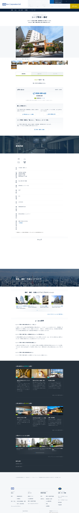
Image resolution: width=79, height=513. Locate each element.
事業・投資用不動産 (32, 477)
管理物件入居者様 (58, 2)
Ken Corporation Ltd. (11, 4)
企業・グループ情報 (49, 1)
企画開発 (47, 482)
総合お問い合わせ (27, 508)
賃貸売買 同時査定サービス (35, 304)
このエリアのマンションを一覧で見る (55, 288)
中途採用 (60, 481)
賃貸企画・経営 (49, 475)
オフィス (35, 1)
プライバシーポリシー (37, 508)
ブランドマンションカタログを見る (55, 432)
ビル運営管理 (48, 477)
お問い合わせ (74, 6)
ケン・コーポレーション (63, 476)
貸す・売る (13, 477)
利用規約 (46, 508)
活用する (44, 5)
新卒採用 (60, 478)
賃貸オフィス (30, 472)
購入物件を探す (19, 442)
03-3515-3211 (39, 95)
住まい (30, 1)
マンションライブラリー (63, 6)
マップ (43, 98)
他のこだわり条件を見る (57, 369)
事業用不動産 (41, 1)
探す (30, 5)
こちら (37, 328)
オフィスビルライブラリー (33, 479)
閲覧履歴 (66, 2)
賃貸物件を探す (19, 439)
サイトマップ (52, 508)
